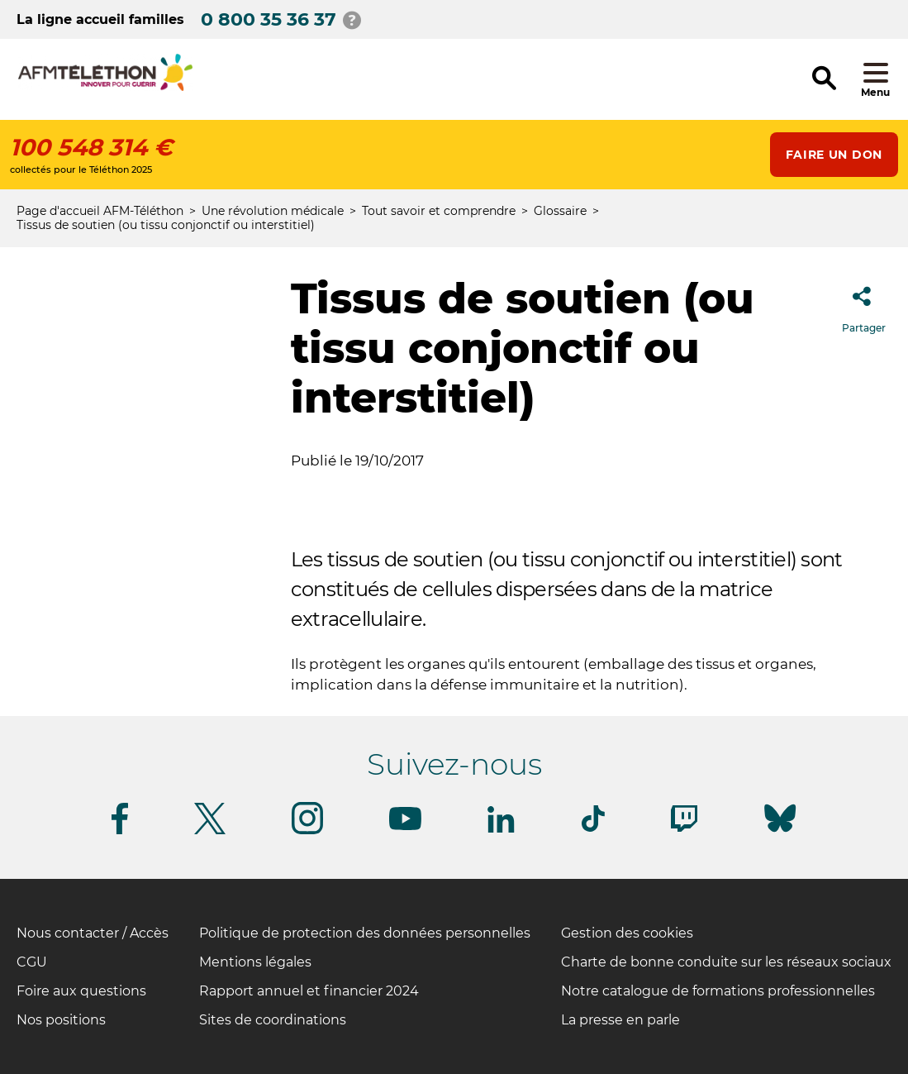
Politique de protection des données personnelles (364, 933)
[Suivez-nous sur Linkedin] (501, 829)
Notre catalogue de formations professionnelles (718, 991)
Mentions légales (255, 962)
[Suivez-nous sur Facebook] (120, 831)
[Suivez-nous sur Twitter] (210, 831)
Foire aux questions (81, 991)
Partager (864, 304)
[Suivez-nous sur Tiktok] (593, 828)
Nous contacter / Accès (93, 933)
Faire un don (834, 154)
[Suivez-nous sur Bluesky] (779, 832)
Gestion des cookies (627, 933)
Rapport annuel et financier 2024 (309, 991)
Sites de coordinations (272, 1020)
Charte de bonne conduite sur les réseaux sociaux (726, 962)
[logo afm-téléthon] (105, 88)
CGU (32, 962)
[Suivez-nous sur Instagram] (307, 831)
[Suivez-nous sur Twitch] (684, 828)
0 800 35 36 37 (268, 19)
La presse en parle (620, 1020)
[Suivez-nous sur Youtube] (405, 827)
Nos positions (61, 1020)
